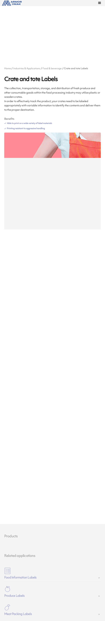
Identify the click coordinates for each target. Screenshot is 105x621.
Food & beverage (52, 68)
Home (7, 68)
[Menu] (100, 3)
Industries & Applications (26, 68)
